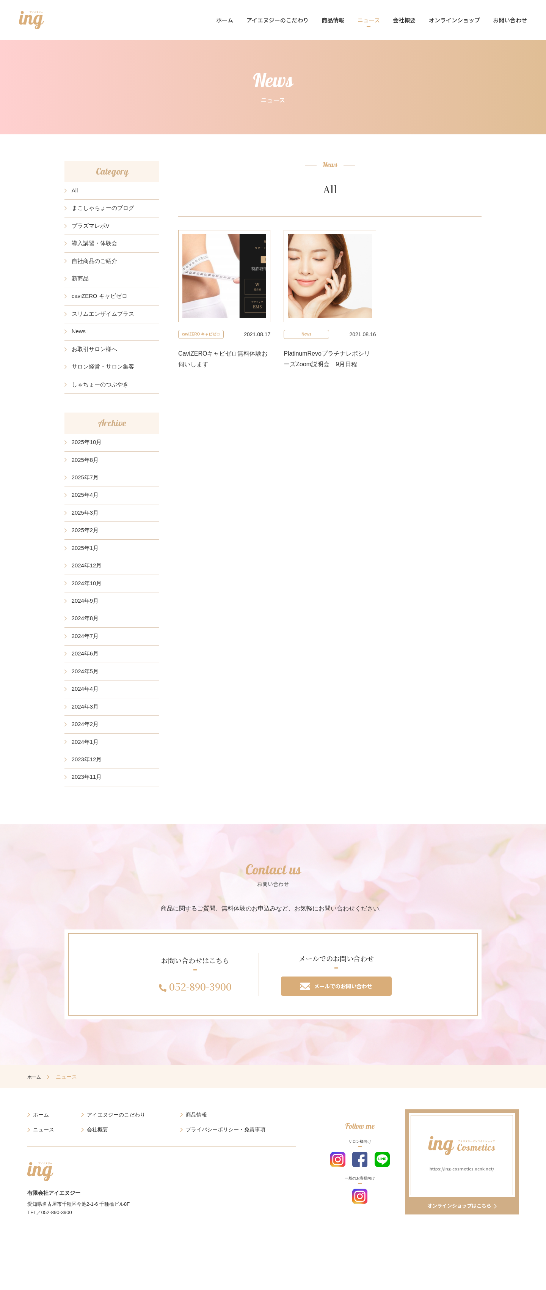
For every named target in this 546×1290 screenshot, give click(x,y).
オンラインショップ (454, 20)
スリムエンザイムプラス (105, 326)
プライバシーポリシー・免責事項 (225, 1184)
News (79, 345)
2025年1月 (86, 577)
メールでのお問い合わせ (336, 1038)
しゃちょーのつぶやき (102, 403)
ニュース (369, 20)
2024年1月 (86, 788)
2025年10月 (88, 462)
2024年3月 (86, 750)
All (75, 191)
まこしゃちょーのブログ (105, 211)
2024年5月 (86, 712)
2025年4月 (86, 520)
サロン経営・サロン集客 (105, 383)
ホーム (224, 20)
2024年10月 (88, 616)
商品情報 (333, 20)
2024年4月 (86, 731)
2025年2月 (86, 558)
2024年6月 (86, 692)
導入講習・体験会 (96, 249)
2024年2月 (86, 769)
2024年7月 (86, 673)
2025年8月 (86, 481)
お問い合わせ (510, 20)
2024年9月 (86, 635)
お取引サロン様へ (96, 364)
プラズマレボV (92, 230)
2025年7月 (86, 500)
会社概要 (404, 20)
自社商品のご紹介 (96, 268)
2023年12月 (88, 808)
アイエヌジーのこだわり (277, 20)
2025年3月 (86, 539)
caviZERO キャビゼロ (102, 307)
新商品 (81, 287)
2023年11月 (88, 827)
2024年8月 (86, 654)
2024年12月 (88, 596)
